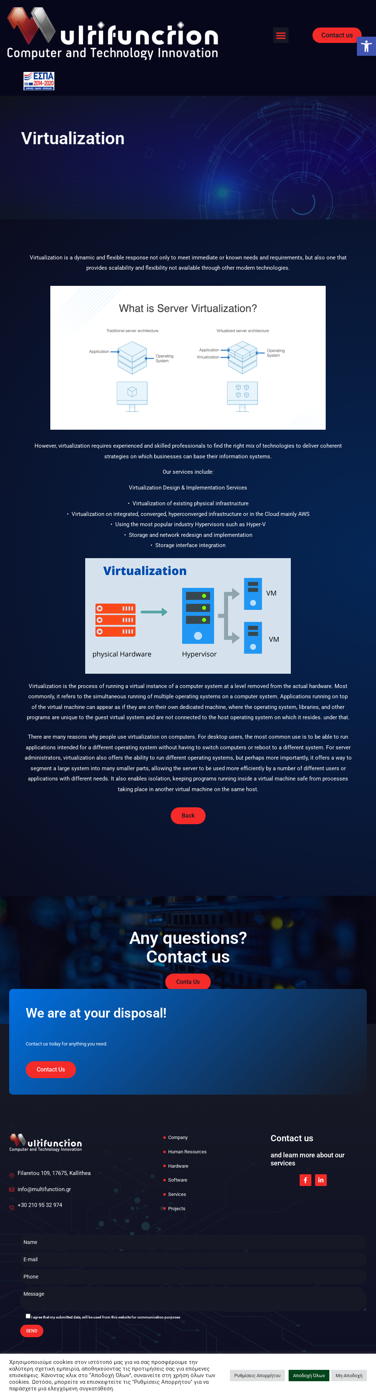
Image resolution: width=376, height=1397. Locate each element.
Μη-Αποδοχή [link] (349, 1375)
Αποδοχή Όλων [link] (309, 1375)
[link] (366, 46)
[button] (281, 35)
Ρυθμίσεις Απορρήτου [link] (257, 1375)
